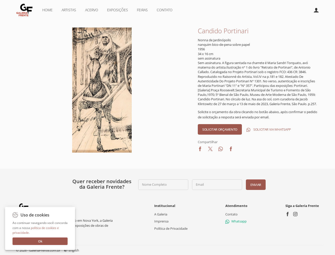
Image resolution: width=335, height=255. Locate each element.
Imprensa (161, 221)
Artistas (69, 10)
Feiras (142, 10)
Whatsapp (236, 221)
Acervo (91, 10)
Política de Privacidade (171, 228)
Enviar (255, 184)
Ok (40, 241)
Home (47, 10)
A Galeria (160, 214)
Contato (165, 10)
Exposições (117, 10)
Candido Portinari (223, 30)
